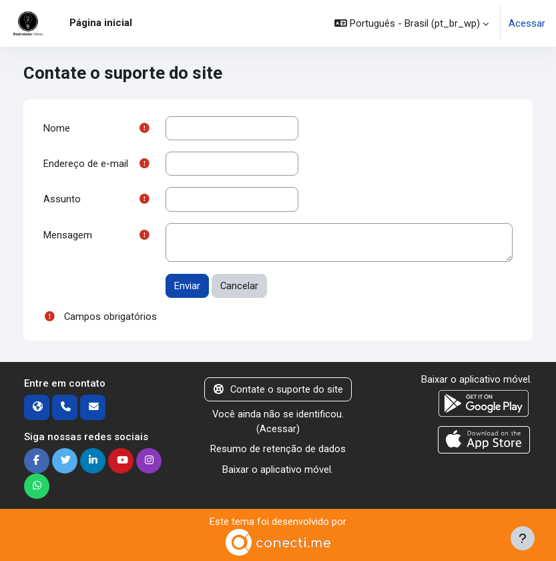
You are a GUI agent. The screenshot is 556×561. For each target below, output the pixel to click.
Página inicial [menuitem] (100, 23)
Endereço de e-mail (85, 164)
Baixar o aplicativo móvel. (277, 469)
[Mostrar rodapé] (523, 538)
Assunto (62, 199)
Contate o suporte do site (278, 389)
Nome (56, 128)
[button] (411, 23)
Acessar (527, 23)
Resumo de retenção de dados (278, 449)
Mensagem (67, 235)
